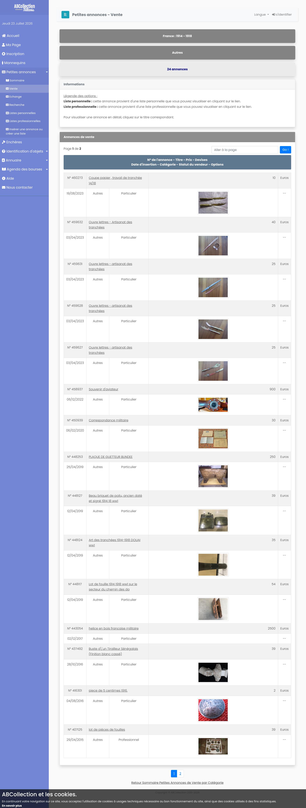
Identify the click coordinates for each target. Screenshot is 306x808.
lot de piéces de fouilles (107, 729)
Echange (14, 97)
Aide (8, 178)
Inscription (13, 54)
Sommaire (15, 80)
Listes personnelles (21, 113)
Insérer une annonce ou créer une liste (24, 131)
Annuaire (11, 160)
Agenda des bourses (22, 169)
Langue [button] (260, 14)
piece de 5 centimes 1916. (108, 690)
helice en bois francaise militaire (114, 628)
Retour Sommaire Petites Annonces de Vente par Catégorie (177, 782)
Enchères (12, 142)
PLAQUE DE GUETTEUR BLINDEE (111, 457)
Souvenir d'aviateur (103, 389)
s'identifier (282, 14)
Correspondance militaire (108, 420)
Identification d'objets (22, 151)
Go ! (285, 149)
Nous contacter (17, 187)
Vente (12, 89)
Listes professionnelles (23, 121)
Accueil (10, 35)
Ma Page (11, 45)
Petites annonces (19, 72)
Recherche (15, 105)
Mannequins (13, 63)
